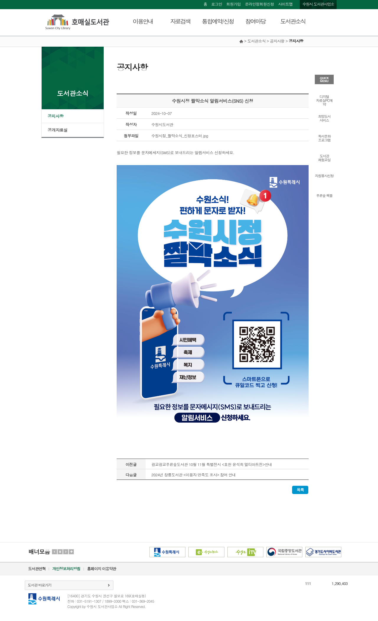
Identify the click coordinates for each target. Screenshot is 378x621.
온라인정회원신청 (259, 4)
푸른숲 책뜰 (324, 195)
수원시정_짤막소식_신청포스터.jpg (179, 135)
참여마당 (255, 21)
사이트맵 (285, 4)
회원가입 (233, 4)
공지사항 (55, 116)
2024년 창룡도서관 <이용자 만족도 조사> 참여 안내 (193, 474)
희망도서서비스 (324, 118)
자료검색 (180, 21)
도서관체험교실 (324, 157)
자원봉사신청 (324, 175)
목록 (300, 490)
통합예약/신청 (218, 21)
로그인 (216, 4)
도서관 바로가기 (39, 584)
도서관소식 (292, 21)
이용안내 (143, 21)
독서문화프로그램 (324, 137)
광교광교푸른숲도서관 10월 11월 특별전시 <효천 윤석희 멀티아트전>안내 (211, 464)
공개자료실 (58, 130)
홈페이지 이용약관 (101, 568)
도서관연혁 (36, 568)
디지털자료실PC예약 (324, 100)
